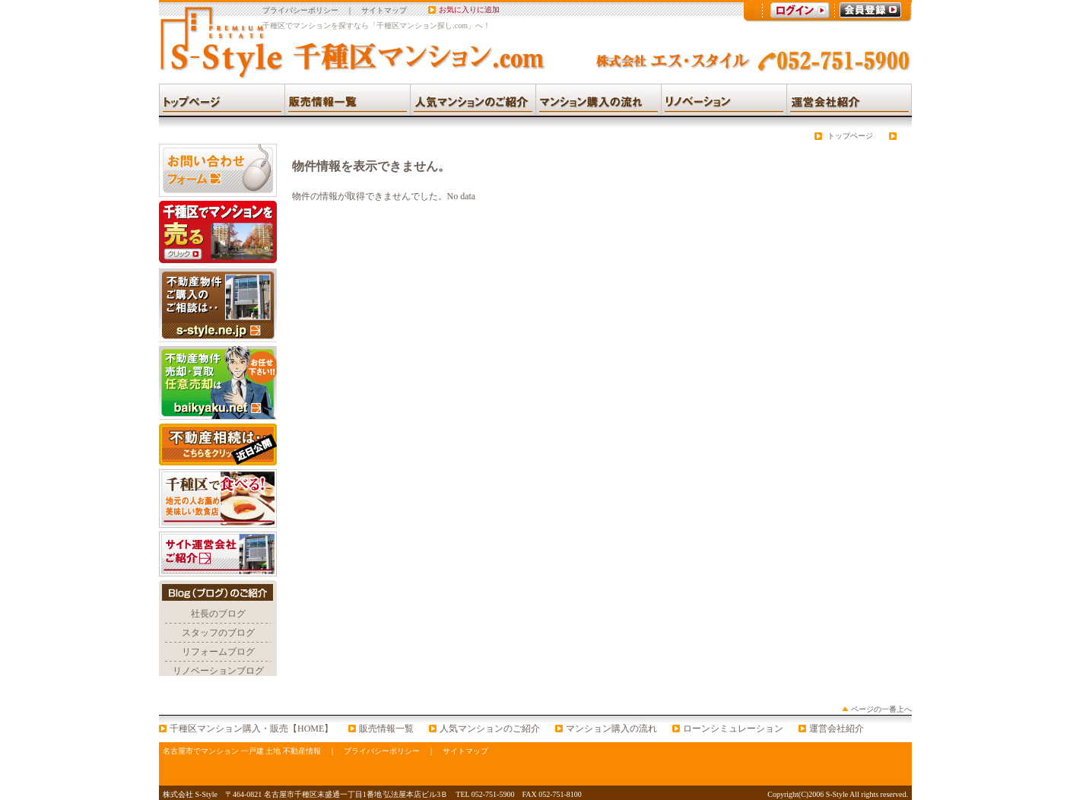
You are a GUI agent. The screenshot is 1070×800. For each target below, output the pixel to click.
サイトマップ (384, 10)
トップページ (850, 136)
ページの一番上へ (881, 709)
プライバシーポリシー (300, 10)
